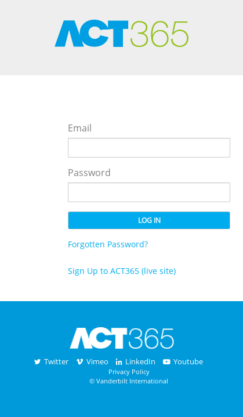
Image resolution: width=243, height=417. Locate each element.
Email (80, 128)
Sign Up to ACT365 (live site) (122, 270)
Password (89, 172)
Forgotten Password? (108, 244)
